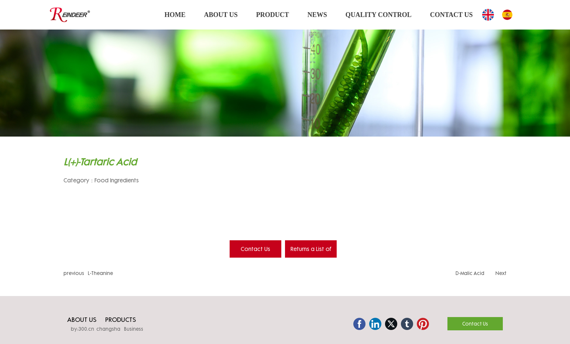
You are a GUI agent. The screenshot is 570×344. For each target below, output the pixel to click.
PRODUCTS (120, 319)
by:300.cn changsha (95, 329)
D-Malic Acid (470, 273)
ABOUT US (81, 319)
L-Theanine (100, 273)
